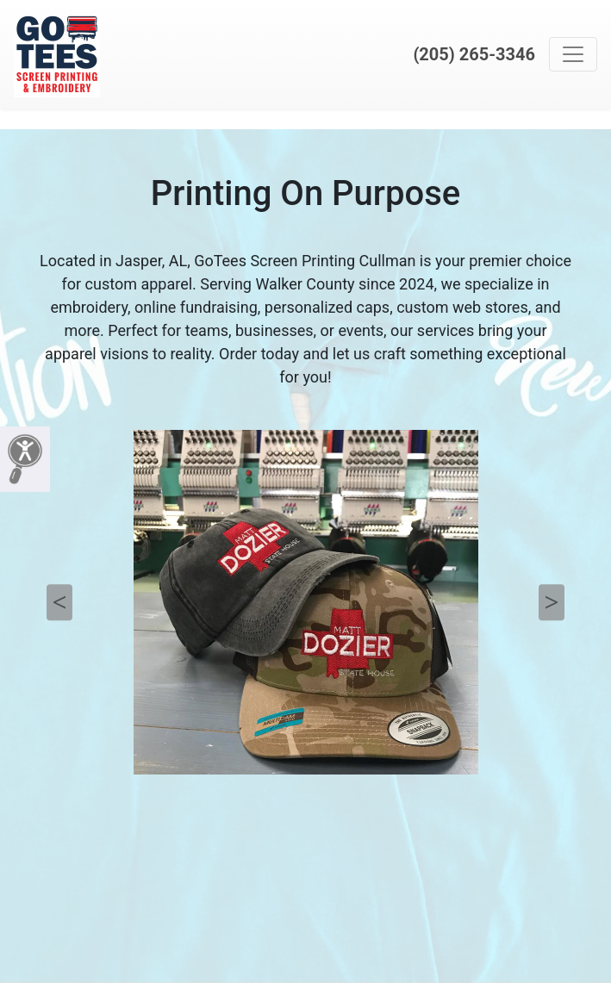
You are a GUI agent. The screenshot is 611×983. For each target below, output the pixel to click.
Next (551, 602)
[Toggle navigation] (573, 54)
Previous (59, 602)
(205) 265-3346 (474, 54)
